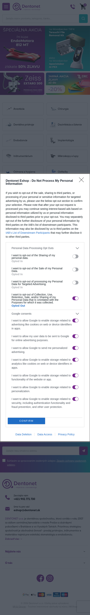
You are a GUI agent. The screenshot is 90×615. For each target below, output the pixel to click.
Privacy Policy (66, 434)
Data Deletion (24, 434)
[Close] (82, 181)
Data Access (44, 434)
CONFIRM (26, 420)
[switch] (75, 256)
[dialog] (45, 308)
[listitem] (45, 248)
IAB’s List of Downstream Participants (28, 232)
